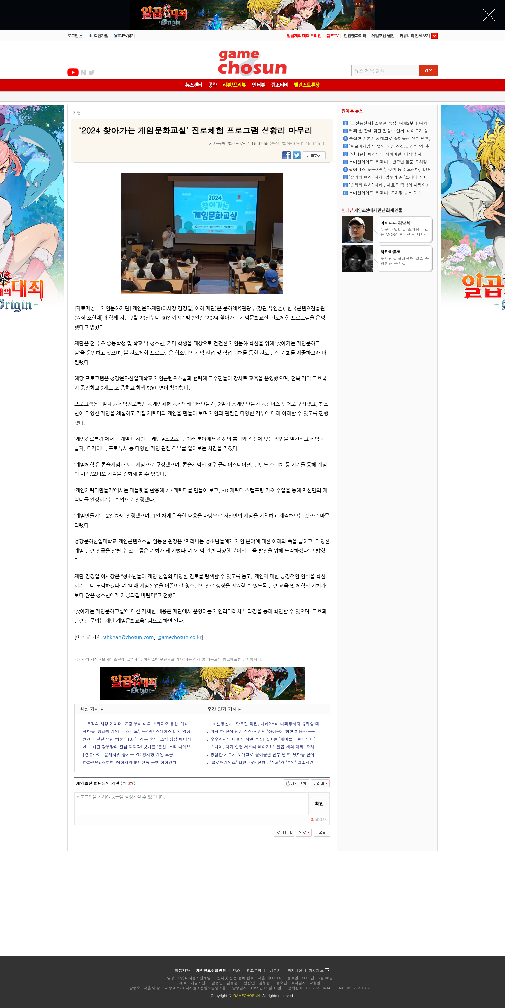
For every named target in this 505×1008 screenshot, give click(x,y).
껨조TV (332, 35)
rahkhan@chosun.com (128, 637)
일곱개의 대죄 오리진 (304, 35)
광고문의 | (256, 970)
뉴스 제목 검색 (369, 70)
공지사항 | (298, 970)
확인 (319, 803)
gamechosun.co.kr (180, 637)
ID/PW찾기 (124, 35)
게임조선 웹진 (382, 35)
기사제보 (319, 970)
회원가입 (98, 35)
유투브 (73, 72)
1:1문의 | (277, 970)
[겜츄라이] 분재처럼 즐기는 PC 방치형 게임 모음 (128, 754)
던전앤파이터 (355, 35)
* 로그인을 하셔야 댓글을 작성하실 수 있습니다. (192, 804)
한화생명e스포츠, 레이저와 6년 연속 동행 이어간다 (129, 762)
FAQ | (238, 970)
